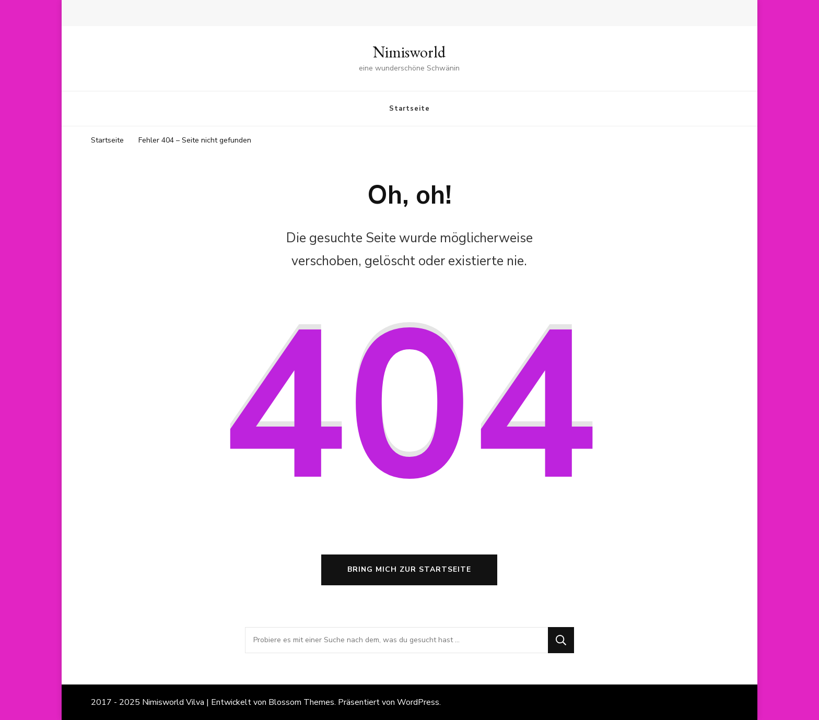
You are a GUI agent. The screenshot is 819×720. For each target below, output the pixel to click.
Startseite (409, 108)
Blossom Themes (301, 702)
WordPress (418, 702)
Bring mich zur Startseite (409, 569)
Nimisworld (409, 52)
